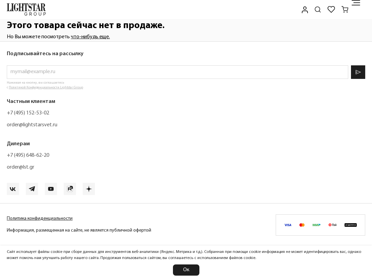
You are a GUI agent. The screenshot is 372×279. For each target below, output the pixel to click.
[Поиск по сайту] (318, 9)
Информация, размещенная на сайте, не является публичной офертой (79, 230)
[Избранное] (331, 9)
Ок (186, 270)
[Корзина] (345, 9)
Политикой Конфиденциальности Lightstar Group (46, 87)
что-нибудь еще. (90, 37)
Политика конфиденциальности (40, 218)
